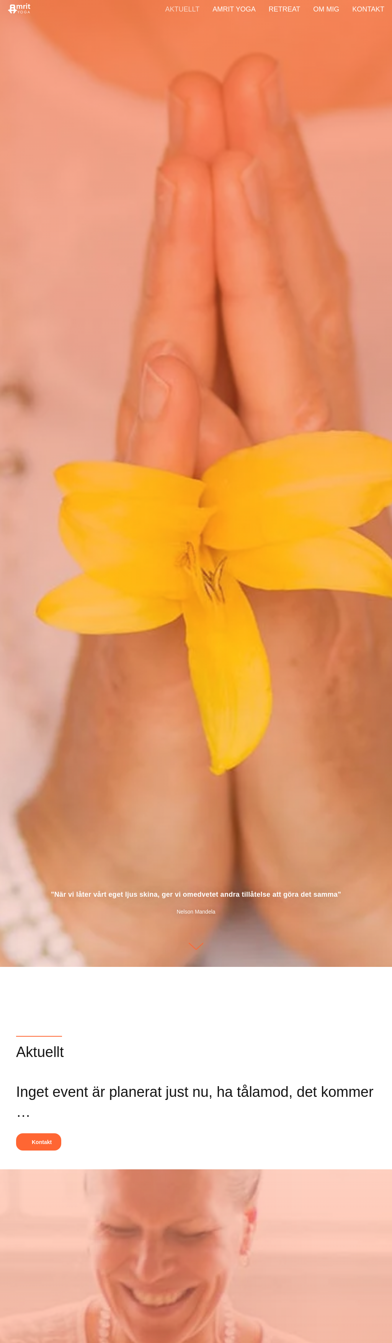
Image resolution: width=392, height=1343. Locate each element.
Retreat (285, 9)
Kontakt (368, 9)
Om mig (326, 9)
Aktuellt (182, 9)
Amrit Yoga (233, 9)
